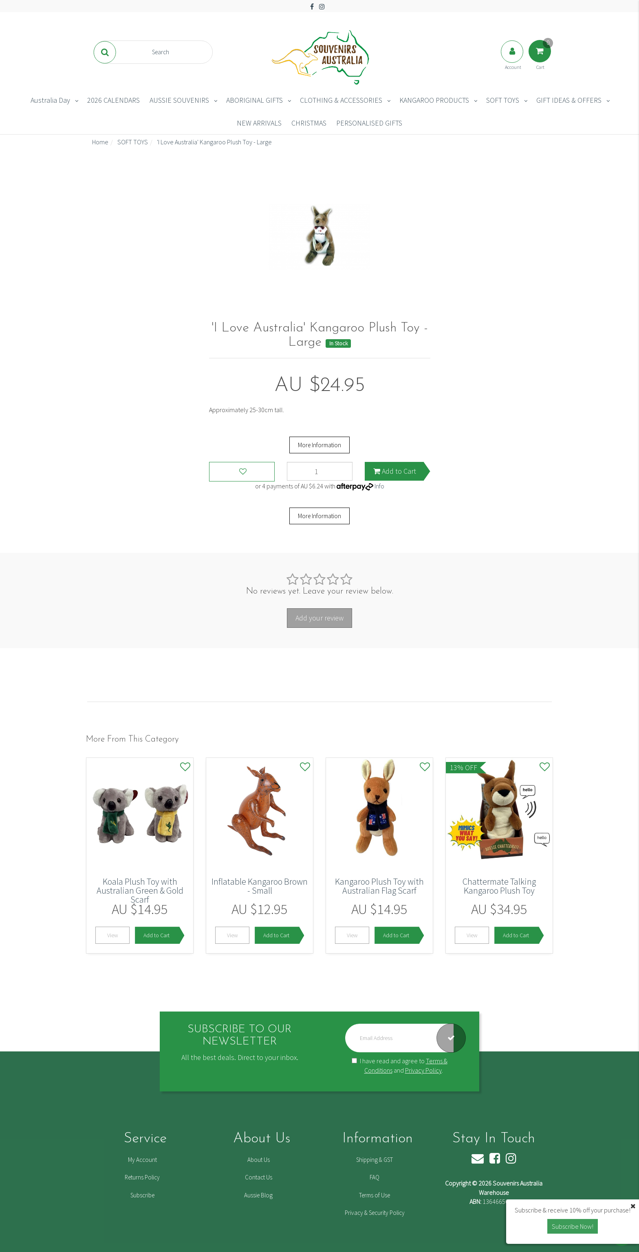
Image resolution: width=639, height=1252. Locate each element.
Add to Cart (394, 471)
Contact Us (258, 1177)
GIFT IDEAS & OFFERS (569, 100)
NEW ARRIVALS (259, 123)
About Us (258, 1160)
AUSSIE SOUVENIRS (179, 100)
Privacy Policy (423, 1070)
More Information (319, 445)
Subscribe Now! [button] (572, 1226)
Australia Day (50, 100)
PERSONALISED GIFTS (369, 123)
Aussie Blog (258, 1195)
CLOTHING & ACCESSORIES (341, 100)
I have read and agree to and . (399, 1066)
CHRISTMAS (308, 123)
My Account (142, 1160)
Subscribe (142, 1195)
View (112, 935)
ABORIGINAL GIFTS (254, 100)
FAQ (374, 1177)
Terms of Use (374, 1195)
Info (379, 486)
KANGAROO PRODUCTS (434, 100)
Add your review (319, 618)
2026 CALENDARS (113, 100)
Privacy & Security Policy (375, 1213)
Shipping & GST (374, 1160)
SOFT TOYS (502, 100)
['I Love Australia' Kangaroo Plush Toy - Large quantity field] (320, 471)
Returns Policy (142, 1177)
